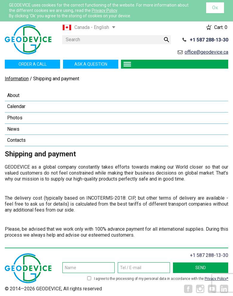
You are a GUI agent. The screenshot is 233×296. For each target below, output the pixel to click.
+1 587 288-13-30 (209, 40)
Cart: (220, 27)
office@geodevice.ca (206, 52)
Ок (215, 7)
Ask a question (90, 64)
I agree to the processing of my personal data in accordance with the (161, 278)
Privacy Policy (104, 10)
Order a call (33, 64)
